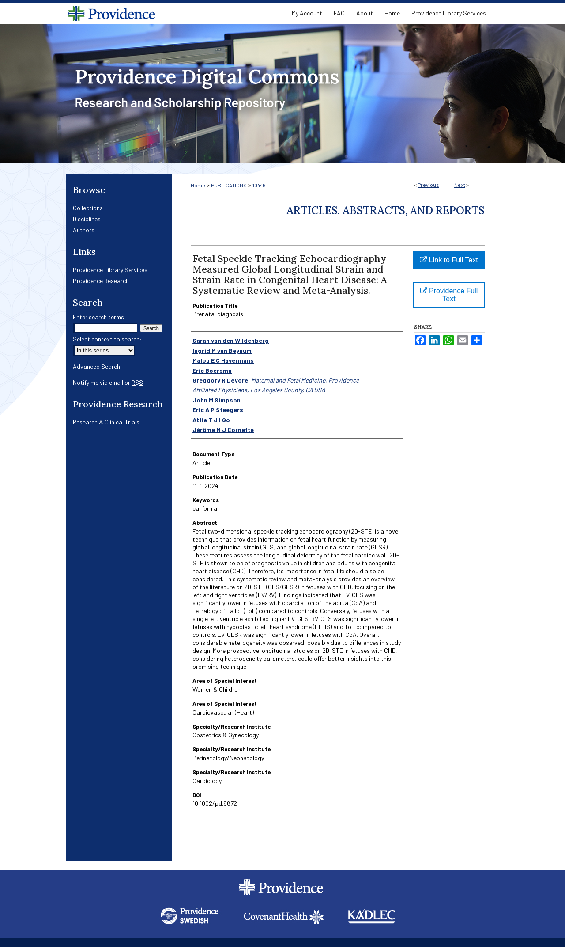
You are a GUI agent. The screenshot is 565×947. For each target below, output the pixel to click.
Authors (83, 230)
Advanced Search (96, 366)
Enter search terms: (99, 317)
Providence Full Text (449, 295)
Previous (428, 185)
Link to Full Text (449, 260)
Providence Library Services (110, 269)
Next (459, 185)
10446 (259, 185)
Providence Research (101, 280)
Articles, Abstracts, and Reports (385, 210)
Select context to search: (107, 339)
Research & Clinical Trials (106, 422)
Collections (88, 208)
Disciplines (87, 219)
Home (198, 185)
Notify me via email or (108, 382)
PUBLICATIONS (229, 185)
